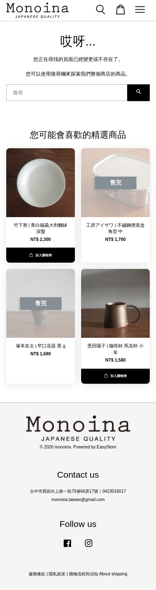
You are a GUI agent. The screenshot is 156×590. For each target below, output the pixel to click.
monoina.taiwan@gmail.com (77, 499)
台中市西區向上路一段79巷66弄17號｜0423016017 (78, 491)
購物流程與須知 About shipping (98, 574)
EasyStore (106, 447)
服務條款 (37, 574)
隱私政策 (57, 574)
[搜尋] (66, 92)
